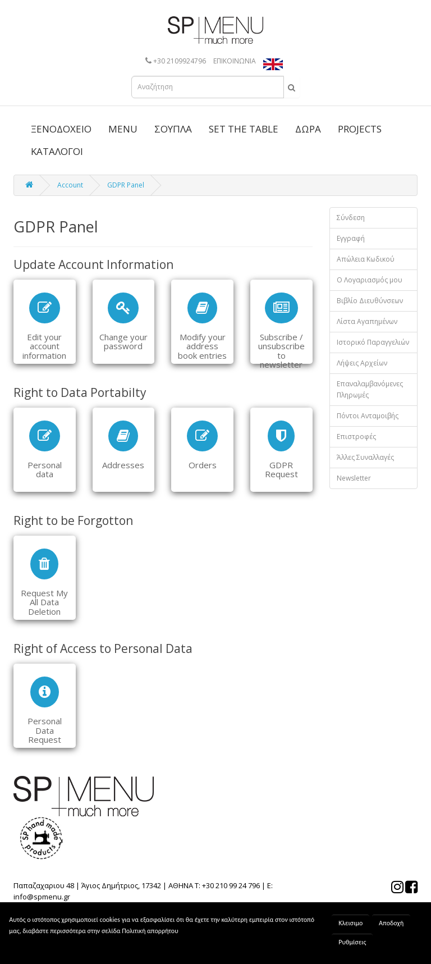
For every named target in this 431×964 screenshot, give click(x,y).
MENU (122, 128)
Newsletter (354, 478)
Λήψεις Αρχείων (362, 363)
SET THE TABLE (243, 128)
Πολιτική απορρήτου (150, 931)
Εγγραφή (351, 238)
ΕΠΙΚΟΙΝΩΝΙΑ (234, 61)
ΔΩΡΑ (308, 128)
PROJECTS (360, 128)
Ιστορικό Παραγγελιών (373, 342)
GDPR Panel (125, 185)
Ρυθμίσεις (352, 942)
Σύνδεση (351, 217)
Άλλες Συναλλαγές (365, 457)
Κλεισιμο (350, 923)
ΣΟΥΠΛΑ (173, 128)
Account (70, 185)
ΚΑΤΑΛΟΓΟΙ (57, 151)
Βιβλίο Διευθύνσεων (370, 300)
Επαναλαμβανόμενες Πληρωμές (370, 389)
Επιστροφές (356, 436)
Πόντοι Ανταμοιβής (367, 416)
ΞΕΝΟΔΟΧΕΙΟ (61, 128)
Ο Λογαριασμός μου (369, 280)
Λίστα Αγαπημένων (367, 321)
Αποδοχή (391, 923)
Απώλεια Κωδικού (366, 259)
